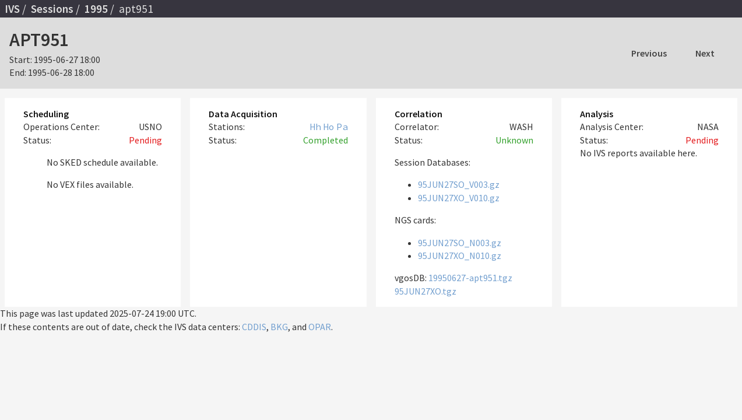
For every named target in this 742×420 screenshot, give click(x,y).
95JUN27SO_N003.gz (459, 243)
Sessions (52, 9)
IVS (12, 9)
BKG (279, 326)
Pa (342, 126)
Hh (315, 126)
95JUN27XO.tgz (425, 291)
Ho (329, 126)
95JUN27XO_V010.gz (459, 198)
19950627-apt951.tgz (470, 278)
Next (705, 53)
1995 (96, 9)
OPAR (319, 326)
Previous (649, 53)
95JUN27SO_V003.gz (459, 184)
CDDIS (254, 326)
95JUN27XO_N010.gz (459, 255)
